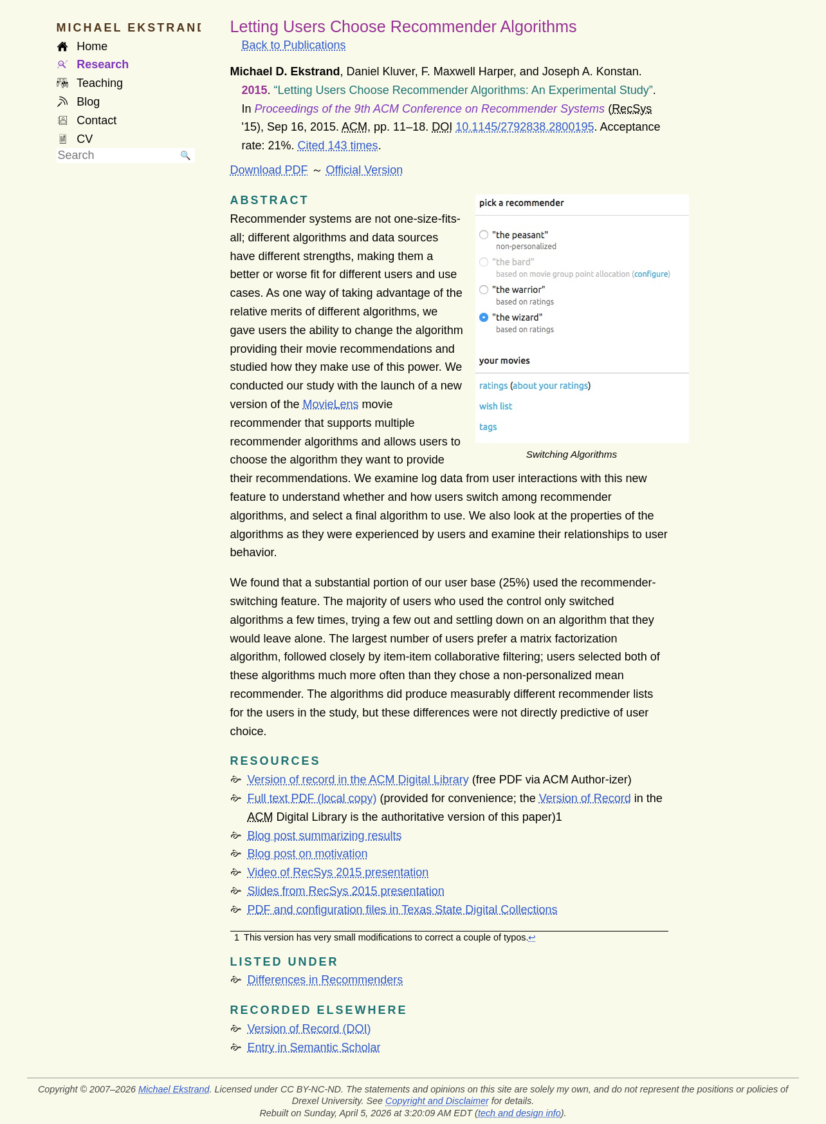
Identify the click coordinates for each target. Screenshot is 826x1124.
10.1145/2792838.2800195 (524, 126)
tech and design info (519, 1113)
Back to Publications (294, 45)
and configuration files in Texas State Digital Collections (403, 909)
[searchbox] (116, 155)
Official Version (364, 170)
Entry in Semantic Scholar (314, 1047)
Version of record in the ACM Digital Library (358, 779)
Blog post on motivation (308, 853)
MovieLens (331, 404)
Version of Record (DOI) (309, 1028)
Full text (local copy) (312, 798)
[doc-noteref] (559, 816)
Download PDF (269, 170)
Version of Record (585, 798)
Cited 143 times (338, 145)
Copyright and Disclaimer (437, 1101)
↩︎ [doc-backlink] (532, 937)
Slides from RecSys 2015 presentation (346, 891)
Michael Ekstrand (173, 1089)
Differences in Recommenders (325, 979)
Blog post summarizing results (325, 835)
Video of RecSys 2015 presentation (338, 872)
